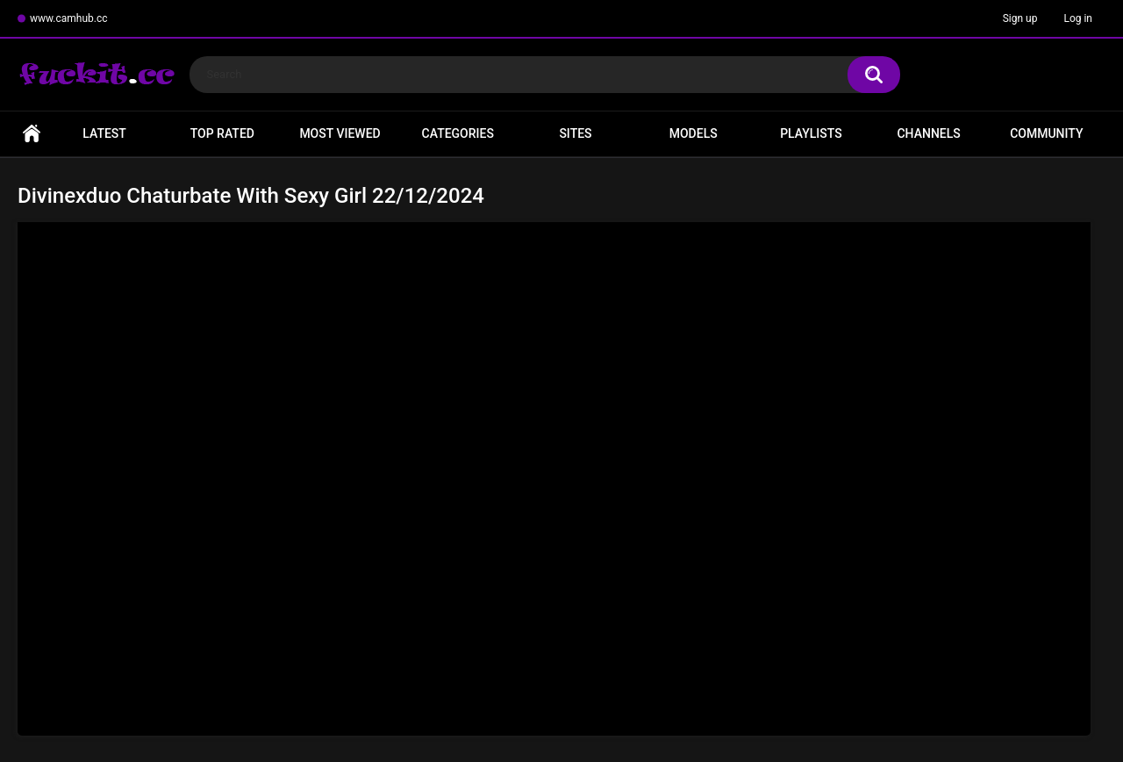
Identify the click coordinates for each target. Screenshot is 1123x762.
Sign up (1020, 18)
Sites (575, 133)
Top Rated (222, 133)
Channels (928, 133)
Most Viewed (339, 133)
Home (32, 133)
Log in (1077, 18)
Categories (458, 133)
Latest (104, 133)
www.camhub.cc (69, 18)
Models (693, 133)
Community (1046, 133)
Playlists (811, 133)
